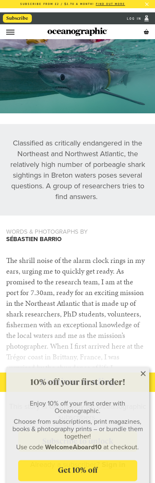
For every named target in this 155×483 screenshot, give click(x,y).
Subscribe (17, 18)
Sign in (113, 464)
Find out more (110, 4)
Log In (135, 18)
